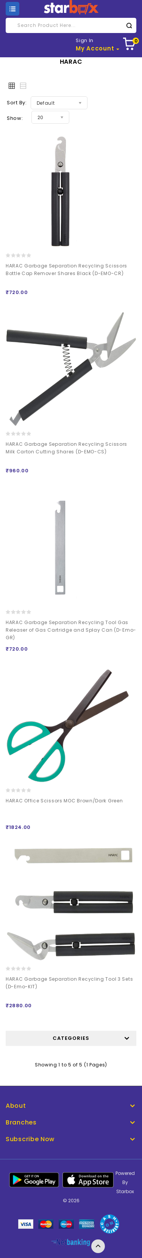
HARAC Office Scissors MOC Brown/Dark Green (64, 800)
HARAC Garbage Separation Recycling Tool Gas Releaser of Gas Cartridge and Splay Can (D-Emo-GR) (71, 630)
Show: (15, 118)
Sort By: (17, 102)
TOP (98, 1246)
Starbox (125, 1191)
